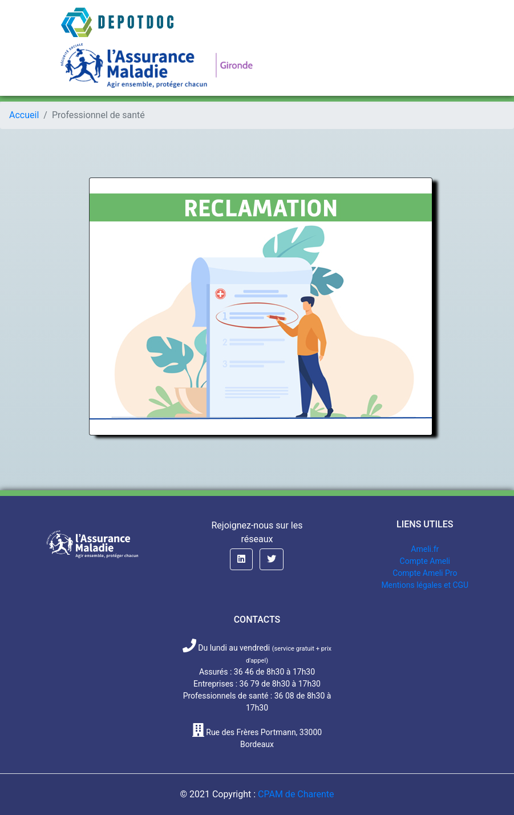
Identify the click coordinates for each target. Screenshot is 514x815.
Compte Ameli (425, 561)
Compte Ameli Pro (424, 573)
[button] (241, 559)
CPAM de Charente (296, 794)
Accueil (24, 115)
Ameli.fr (425, 549)
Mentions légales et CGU (424, 585)
